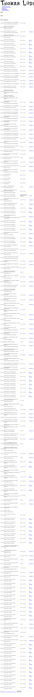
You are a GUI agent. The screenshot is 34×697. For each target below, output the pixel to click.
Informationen (31, 31)
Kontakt (6, 691)
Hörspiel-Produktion (5, 9)
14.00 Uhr (30, 195)
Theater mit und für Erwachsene (6, 7)
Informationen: (31, 146)
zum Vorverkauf (30, 40)
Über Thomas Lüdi (10, 691)
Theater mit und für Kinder (6, 6)
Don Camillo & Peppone (5, 10)
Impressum (15, 691)
